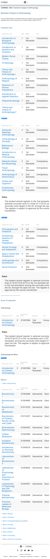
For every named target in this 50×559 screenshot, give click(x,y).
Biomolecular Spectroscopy (8, 428)
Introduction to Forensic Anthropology (8, 322)
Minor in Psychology (9, 535)
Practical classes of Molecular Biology (6, 505)
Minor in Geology (8, 524)
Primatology (7, 63)
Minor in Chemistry (8, 517)
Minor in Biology (7, 513)
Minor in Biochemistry (9, 383)
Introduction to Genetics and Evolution (9, 49)
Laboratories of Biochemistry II (8, 460)
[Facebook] (18, 550)
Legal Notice (44, 556)
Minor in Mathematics (9, 528)
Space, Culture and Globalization (10, 255)
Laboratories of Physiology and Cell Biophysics (8, 487)
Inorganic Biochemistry (8, 442)
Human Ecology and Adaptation (9, 248)
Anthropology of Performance (9, 175)
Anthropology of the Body (9, 140)
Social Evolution (9, 267)
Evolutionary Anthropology (8, 189)
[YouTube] (28, 550)
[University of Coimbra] (4, 2)
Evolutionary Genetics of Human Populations (7, 239)
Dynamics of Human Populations (8, 87)
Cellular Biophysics (7, 435)
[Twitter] (25, 550)
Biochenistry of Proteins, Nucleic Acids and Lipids (8, 419)
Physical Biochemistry (8, 496)
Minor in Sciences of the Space (12, 539)
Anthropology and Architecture (10, 261)
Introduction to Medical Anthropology (9, 154)
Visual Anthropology (8, 169)
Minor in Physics (8, 532)
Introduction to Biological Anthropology (9, 40)
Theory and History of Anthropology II (9, 109)
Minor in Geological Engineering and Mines (15, 521)
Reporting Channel (13, 556)
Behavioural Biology (7, 146)
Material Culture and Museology (9, 162)
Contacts (5, 556)
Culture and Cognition (7, 182)
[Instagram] (21, 550)
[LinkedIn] (32, 550)
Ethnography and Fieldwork (10, 230)
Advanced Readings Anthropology (8, 132)
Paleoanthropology (10, 101)
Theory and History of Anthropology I (9, 71)
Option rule (3, 357)
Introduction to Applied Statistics (10, 95)
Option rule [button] (4, 118)
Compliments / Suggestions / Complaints (29, 556)
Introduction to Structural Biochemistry (8, 449)
